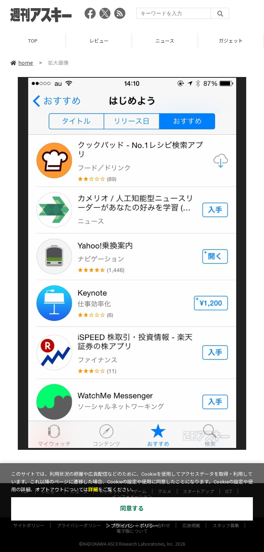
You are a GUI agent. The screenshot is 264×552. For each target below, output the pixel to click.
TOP (32, 40)
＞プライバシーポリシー (132, 526)
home (21, 62)
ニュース (164, 40)
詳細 (93, 489)
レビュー (99, 40)
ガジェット (231, 40)
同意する (132, 508)
